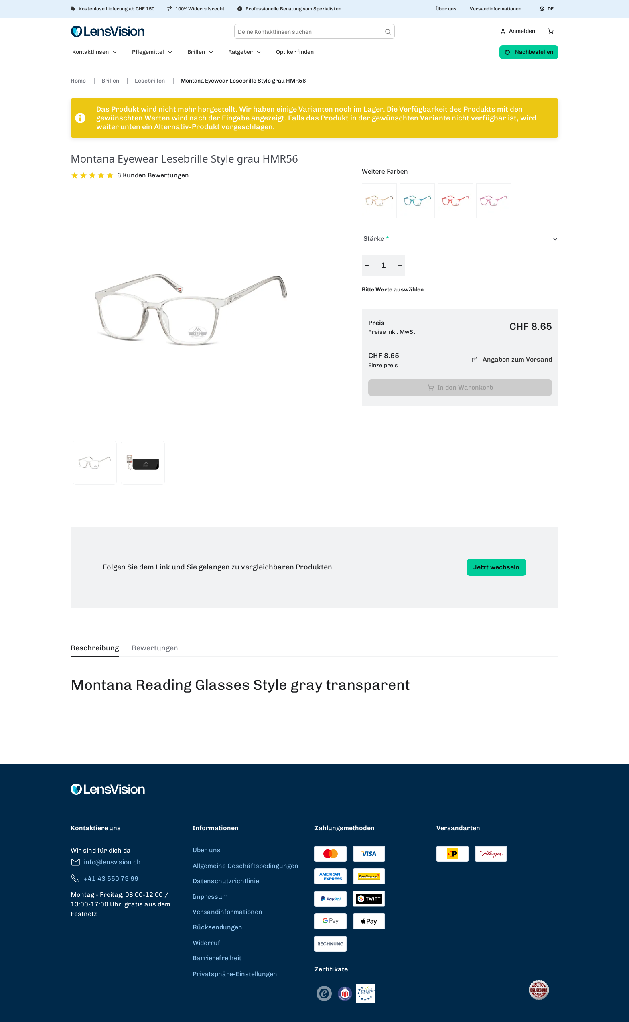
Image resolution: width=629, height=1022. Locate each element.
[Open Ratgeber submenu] (261, 52)
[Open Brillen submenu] (213, 52)
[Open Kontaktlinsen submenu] (117, 52)
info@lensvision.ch (106, 862)
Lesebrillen (150, 80)
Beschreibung (95, 648)
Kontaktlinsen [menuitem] (90, 52)
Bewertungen (155, 648)
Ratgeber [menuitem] (240, 52)
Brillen (110, 80)
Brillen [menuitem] (196, 52)
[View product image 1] (95, 463)
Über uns (446, 9)
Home (79, 80)
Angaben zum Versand (510, 360)
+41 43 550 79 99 (104, 879)
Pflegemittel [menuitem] (148, 52)
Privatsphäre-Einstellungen (235, 974)
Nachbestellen (529, 52)
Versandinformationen (495, 9)
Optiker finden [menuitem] (295, 52)
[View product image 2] (143, 463)
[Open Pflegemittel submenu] (172, 52)
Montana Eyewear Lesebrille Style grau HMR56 (243, 80)
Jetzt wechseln (496, 567)
